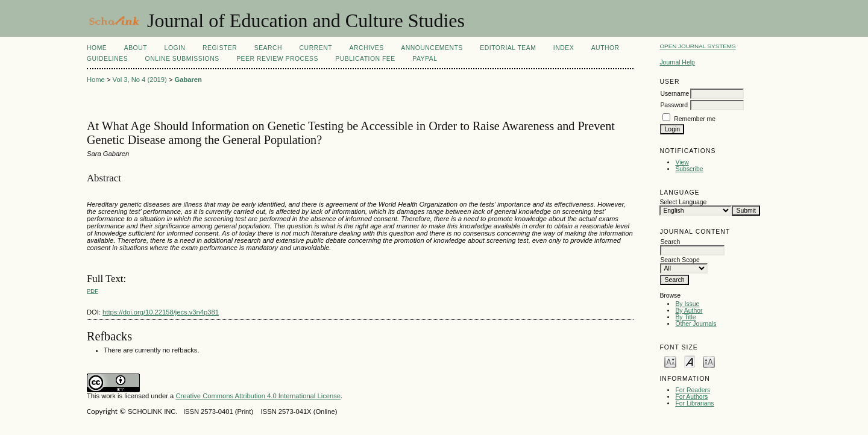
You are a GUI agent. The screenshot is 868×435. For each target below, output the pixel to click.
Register (220, 48)
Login (175, 48)
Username (674, 93)
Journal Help (676, 62)
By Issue (687, 304)
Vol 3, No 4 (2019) (140, 79)
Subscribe (689, 169)
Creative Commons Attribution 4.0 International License (258, 395)
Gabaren (188, 79)
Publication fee (365, 58)
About (135, 48)
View (681, 162)
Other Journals (695, 324)
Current (316, 48)
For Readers (692, 390)
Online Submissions (182, 58)
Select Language (682, 202)
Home (97, 48)
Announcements (432, 48)
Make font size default (690, 361)
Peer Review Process (277, 58)
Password (674, 105)
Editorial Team (508, 48)
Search (268, 48)
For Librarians (694, 403)
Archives (366, 48)
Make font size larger (709, 361)
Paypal (424, 58)
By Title (685, 317)
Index (563, 48)
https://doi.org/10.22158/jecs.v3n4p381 (160, 312)
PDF (92, 290)
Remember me (694, 119)
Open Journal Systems (697, 46)
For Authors (691, 396)
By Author (688, 310)
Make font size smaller (670, 361)
